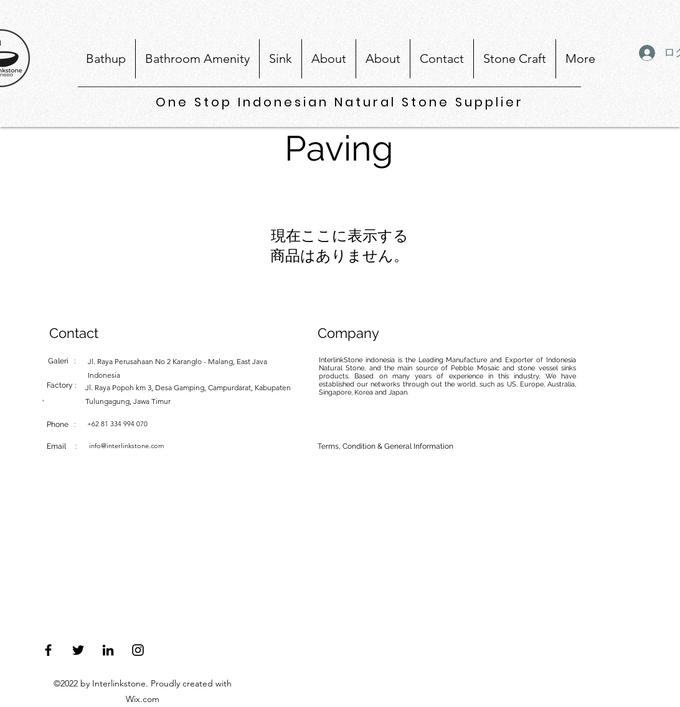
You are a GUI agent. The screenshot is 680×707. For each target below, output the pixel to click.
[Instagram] (138, 650)
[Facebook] (48, 650)
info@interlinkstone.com (126, 445)
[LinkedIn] (108, 650)
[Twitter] (78, 650)
